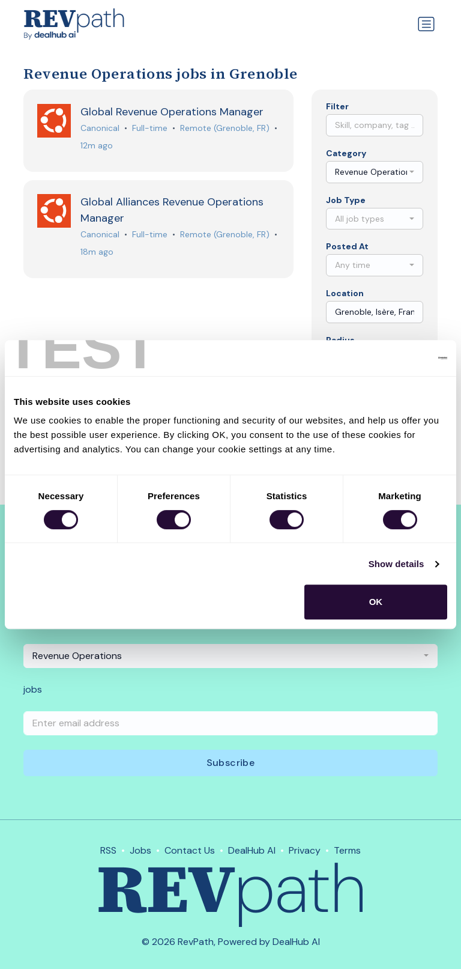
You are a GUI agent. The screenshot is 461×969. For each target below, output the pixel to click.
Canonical (100, 128)
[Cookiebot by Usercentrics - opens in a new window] (394, 358)
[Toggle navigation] (426, 24)
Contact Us (189, 850)
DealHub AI (252, 850)
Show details (396, 564)
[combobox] (374, 172)
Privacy (305, 850)
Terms (347, 850)
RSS (108, 850)
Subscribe (230, 762)
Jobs (140, 850)
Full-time (150, 128)
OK (376, 602)
